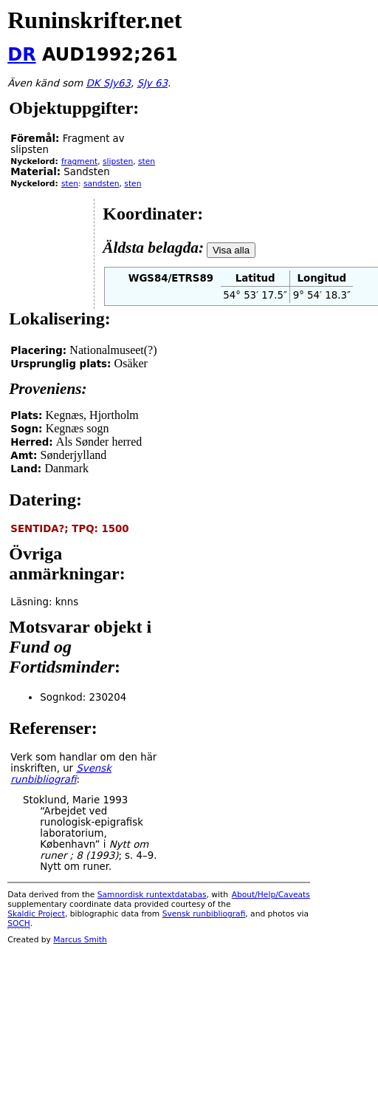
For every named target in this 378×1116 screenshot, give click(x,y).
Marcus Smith (79, 940)
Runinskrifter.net (94, 20)
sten (146, 161)
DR (21, 54)
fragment (79, 161)
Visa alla (231, 250)
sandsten (101, 183)
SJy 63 (152, 83)
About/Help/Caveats (271, 894)
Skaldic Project (36, 914)
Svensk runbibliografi (204, 914)
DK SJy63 (108, 83)
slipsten (118, 161)
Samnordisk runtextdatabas (152, 894)
